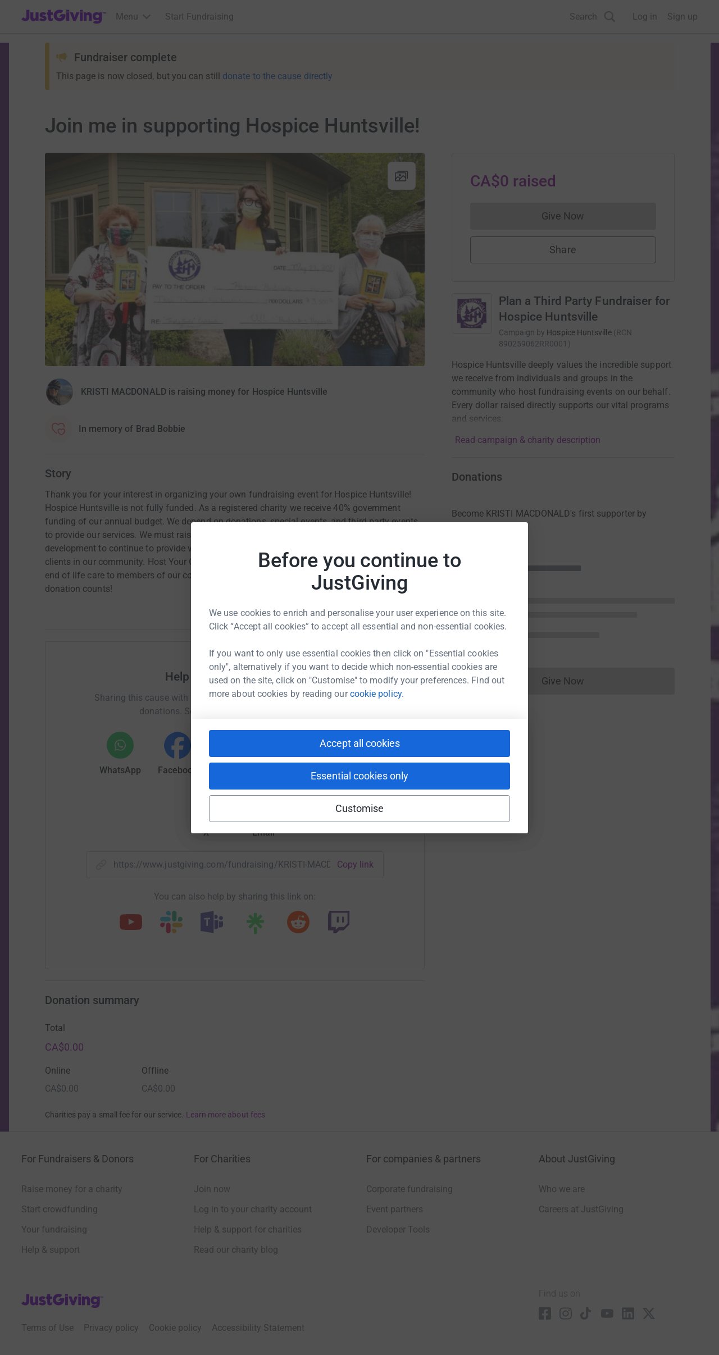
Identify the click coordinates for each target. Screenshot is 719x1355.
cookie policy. (377, 693)
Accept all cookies (360, 743)
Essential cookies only (359, 776)
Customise (359, 808)
